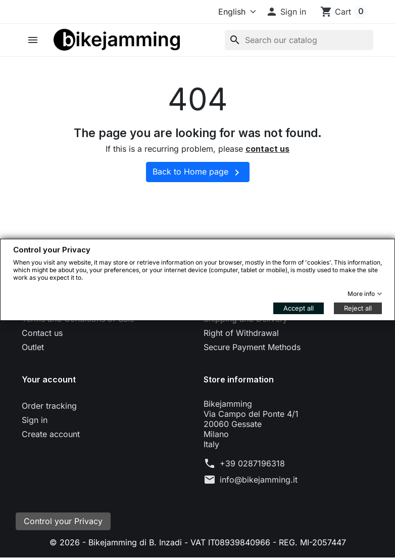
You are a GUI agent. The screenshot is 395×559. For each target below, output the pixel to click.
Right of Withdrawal (241, 333)
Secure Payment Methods (252, 347)
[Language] (235, 12)
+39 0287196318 (252, 463)
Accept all (298, 308)
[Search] (299, 40)
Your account (49, 379)
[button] (286, 12)
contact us (267, 149)
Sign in (34, 420)
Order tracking (49, 406)
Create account (51, 434)
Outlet (33, 347)
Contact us (42, 333)
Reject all (358, 308)
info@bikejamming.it (259, 480)
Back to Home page (198, 172)
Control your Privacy (63, 522)
